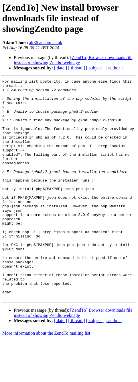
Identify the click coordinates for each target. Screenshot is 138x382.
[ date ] (60, 67)
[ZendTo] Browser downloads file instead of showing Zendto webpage (73, 60)
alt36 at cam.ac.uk (45, 42)
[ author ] (114, 67)
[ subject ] (95, 67)
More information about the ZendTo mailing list (46, 377)
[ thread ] (76, 67)
